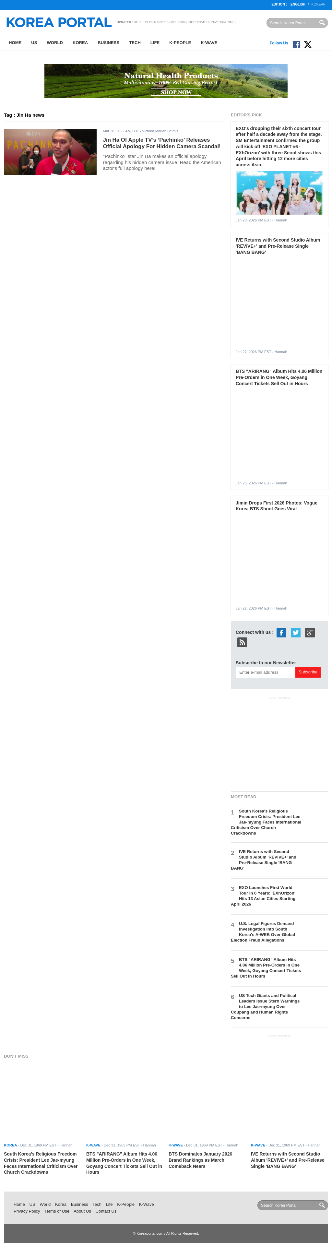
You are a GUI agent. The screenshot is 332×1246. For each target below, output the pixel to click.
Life (155, 42)
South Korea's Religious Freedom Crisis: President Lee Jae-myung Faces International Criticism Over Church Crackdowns (266, 822)
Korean (319, 4)
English (297, 4)
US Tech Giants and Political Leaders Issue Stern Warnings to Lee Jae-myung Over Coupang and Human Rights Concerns (265, 1006)
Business (108, 42)
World (55, 42)
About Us (82, 1211)
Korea (80, 42)
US (34, 42)
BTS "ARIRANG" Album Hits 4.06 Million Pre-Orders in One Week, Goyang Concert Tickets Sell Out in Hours (279, 377)
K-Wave (209, 42)
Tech (135, 42)
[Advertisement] (279, 742)
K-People (180, 42)
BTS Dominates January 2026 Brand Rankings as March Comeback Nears (200, 1160)
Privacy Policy (27, 1211)
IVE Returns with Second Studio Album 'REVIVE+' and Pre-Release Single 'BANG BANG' (278, 246)
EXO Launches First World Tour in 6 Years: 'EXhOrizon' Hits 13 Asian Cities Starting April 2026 (263, 896)
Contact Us (105, 1211)
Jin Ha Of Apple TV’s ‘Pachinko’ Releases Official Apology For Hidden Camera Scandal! (162, 143)
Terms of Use (56, 1211)
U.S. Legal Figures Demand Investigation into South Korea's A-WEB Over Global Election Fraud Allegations (263, 932)
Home (15, 42)
